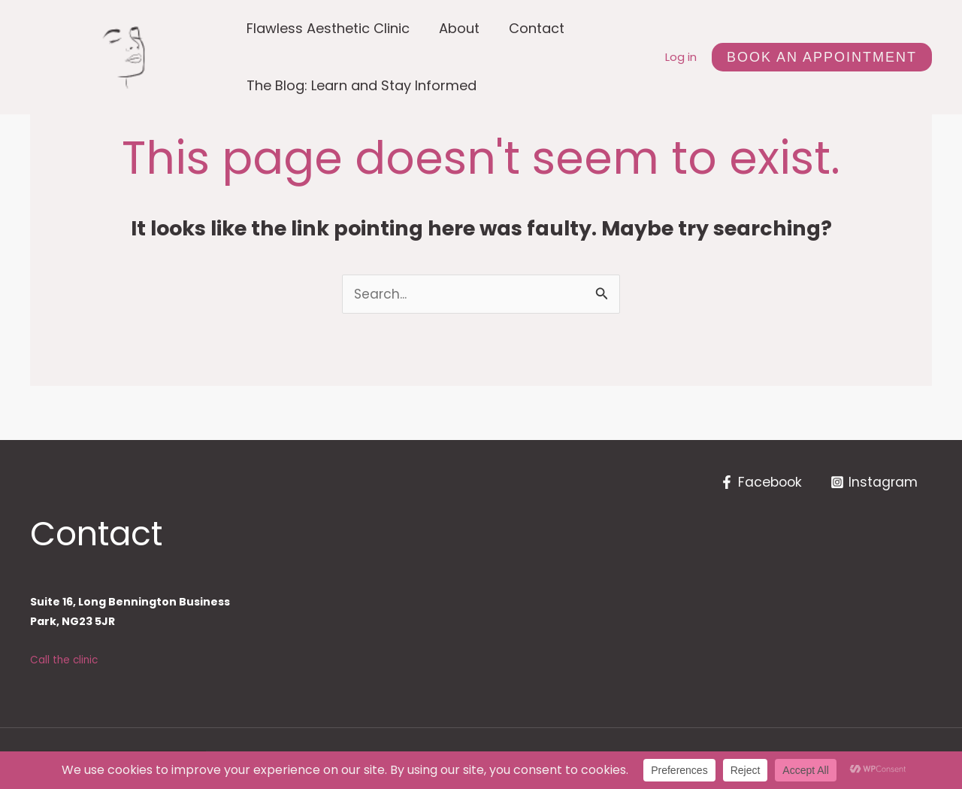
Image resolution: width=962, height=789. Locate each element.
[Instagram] (873, 483)
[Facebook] (759, 483)
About (456, 28)
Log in (681, 57)
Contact (531, 28)
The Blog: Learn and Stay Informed (361, 85)
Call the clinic (65, 660)
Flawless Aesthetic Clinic (327, 28)
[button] (822, 57)
